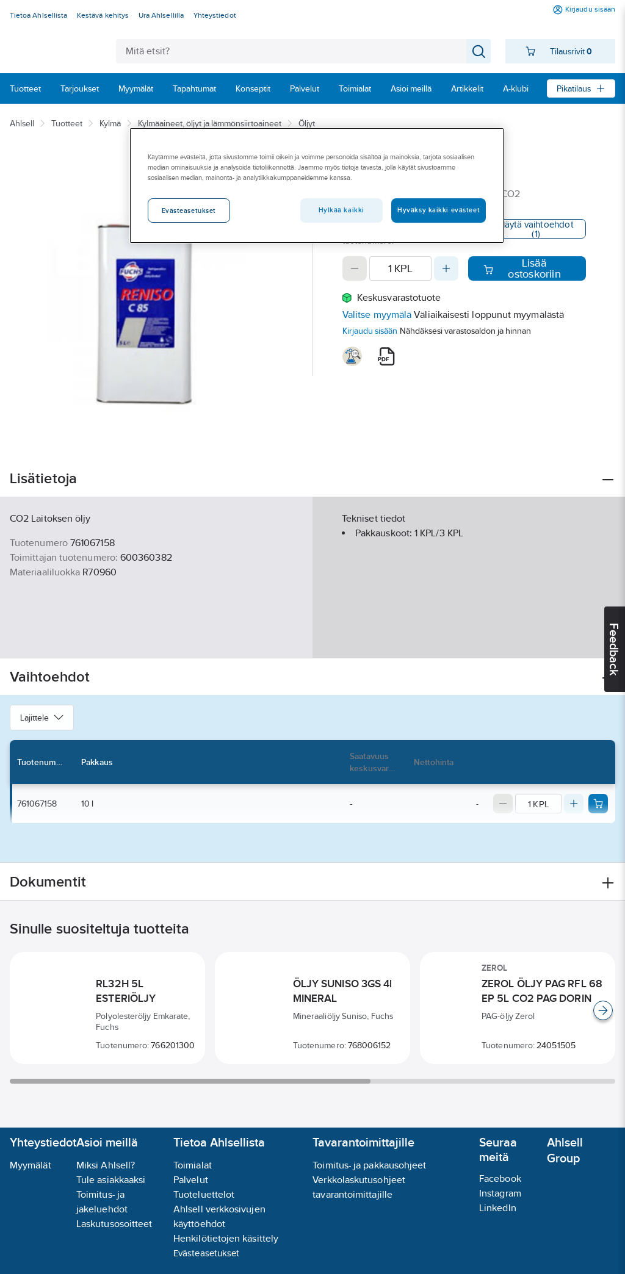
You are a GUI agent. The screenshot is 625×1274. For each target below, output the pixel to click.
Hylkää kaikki (341, 210)
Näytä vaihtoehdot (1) (536, 229)
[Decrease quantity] (354, 268)
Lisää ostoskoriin (522, 268)
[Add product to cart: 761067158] (598, 803)
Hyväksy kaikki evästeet (438, 210)
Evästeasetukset (206, 1253)
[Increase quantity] (446, 268)
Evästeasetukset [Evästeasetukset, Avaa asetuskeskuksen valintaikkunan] (189, 210)
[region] (316, 185)
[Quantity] (400, 268)
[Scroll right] (603, 1010)
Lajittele (41, 717)
